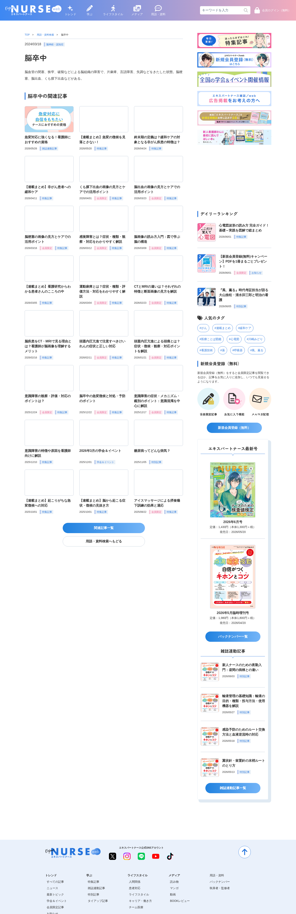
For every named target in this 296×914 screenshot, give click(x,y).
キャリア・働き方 (140, 900)
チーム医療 (136, 907)
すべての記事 (55, 881)
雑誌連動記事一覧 (233, 788)
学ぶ (90, 10)
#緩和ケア (244, 328)
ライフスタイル (113, 10)
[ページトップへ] (244, 852)
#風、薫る (256, 350)
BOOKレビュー (180, 900)
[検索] (245, 10)
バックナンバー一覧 (233, 636)
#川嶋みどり (255, 339)
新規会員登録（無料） (234, 427)
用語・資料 (158, 10)
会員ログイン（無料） (272, 10)
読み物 (174, 881)
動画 (173, 894)
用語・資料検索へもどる (104, 541)
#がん (203, 328)
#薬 (222, 350)
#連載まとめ (223, 328)
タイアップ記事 (98, 900)
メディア (137, 10)
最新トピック (55, 894)
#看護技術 (206, 350)
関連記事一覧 (104, 528)
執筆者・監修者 (220, 888)
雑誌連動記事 (96, 888)
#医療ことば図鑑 (210, 339)
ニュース (52, 888)
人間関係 (134, 881)
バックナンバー (220, 881)
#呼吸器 (237, 350)
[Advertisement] (234, 176)
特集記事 (93, 881)
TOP (27, 34)
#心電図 (234, 339)
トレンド (70, 10)
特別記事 (93, 894)
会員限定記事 (55, 907)
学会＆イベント (57, 900)
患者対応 (134, 888)
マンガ (174, 888)
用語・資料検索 (45, 34)
